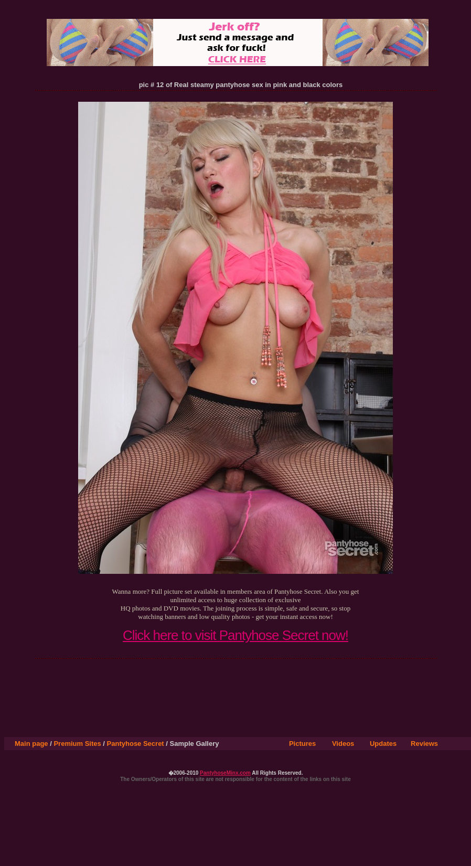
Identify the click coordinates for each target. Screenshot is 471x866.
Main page (31, 743)
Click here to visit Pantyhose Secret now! (235, 635)
